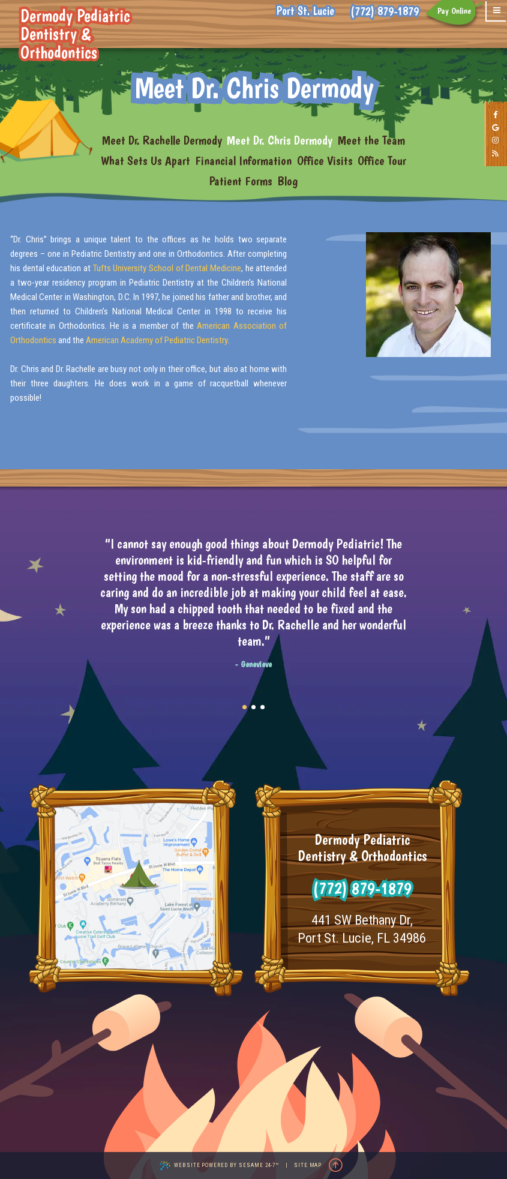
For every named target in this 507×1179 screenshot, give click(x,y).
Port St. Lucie (305, 11)
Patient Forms (240, 180)
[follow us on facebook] (495, 115)
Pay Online (454, 10)
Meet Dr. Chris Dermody (279, 140)
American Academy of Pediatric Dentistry (156, 340)
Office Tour (382, 160)
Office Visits (325, 160)
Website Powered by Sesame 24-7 (219, 1165)
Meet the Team (371, 140)
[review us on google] (495, 128)
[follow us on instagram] (495, 141)
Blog (287, 180)
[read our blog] (495, 154)
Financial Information (243, 160)
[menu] (497, 11)
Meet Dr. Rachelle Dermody (162, 140)
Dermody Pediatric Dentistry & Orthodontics (93, 34)
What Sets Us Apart (145, 160)
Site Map (308, 1165)
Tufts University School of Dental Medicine (167, 268)
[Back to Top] (336, 1165)
